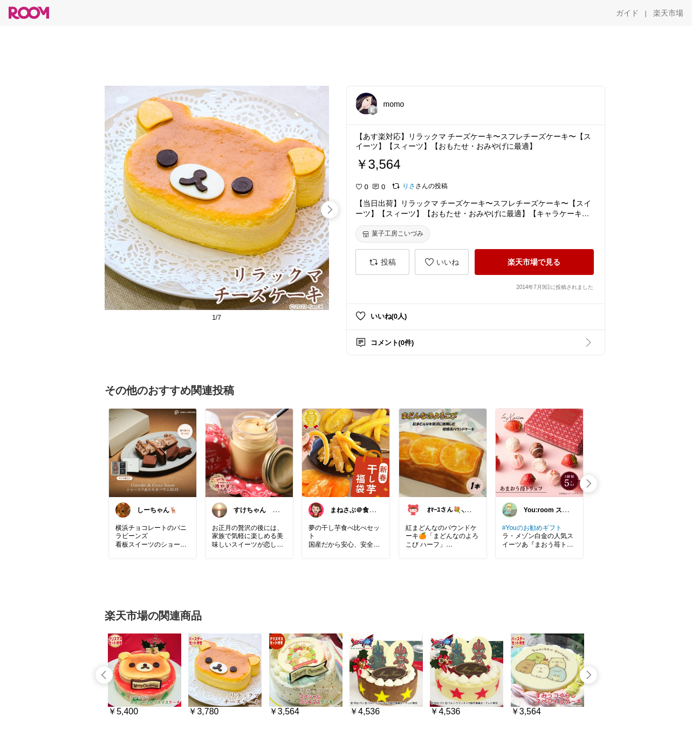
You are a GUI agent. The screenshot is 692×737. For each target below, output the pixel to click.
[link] (152, 452)
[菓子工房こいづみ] (392, 234)
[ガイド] (627, 13)
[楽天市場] (668, 13)
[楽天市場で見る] (534, 262)
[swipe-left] (104, 675)
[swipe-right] (329, 209)
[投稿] (382, 262)
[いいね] (442, 262)
